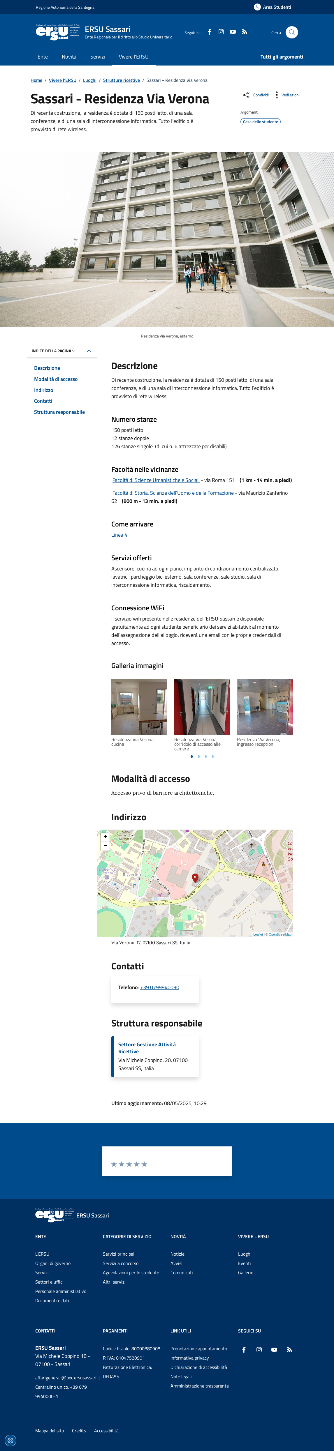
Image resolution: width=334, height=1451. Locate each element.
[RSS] (242, 32)
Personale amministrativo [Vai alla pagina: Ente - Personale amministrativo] (60, 1291)
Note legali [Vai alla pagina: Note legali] (181, 1376)
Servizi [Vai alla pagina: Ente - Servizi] (42, 1272)
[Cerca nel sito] (292, 32)
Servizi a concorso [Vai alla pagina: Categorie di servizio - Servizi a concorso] (120, 1263)
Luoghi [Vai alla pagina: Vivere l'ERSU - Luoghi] (245, 1253)
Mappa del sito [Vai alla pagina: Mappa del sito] (49, 1430)
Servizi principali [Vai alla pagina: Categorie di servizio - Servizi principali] (119, 1253)
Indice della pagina (54, 351)
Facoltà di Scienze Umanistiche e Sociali (156, 480)
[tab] (192, 756)
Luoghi (89, 80)
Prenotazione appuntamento (198, 1348)
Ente (40, 1236)
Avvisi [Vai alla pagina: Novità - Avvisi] (176, 1263)
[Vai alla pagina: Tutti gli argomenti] (278, 57)
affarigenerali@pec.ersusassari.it (65, 1377)
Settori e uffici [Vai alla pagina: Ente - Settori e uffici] (49, 1281)
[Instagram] (219, 32)
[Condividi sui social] (255, 95)
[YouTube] (230, 32)
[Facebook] (207, 32)
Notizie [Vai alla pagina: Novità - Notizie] (177, 1253)
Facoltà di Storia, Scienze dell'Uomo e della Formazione (173, 493)
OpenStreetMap (280, 934)
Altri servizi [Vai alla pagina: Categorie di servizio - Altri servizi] (114, 1281)
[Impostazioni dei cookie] (10, 1440)
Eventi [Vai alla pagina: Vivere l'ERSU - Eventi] (244, 1263)
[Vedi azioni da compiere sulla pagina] (286, 95)
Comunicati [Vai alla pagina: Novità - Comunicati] (181, 1272)
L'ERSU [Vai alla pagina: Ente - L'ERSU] (42, 1253)
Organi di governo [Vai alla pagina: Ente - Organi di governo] (53, 1263)
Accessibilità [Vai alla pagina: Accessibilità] (106, 1430)
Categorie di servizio (127, 1236)
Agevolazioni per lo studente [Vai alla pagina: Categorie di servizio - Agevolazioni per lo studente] (131, 1272)
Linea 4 (119, 535)
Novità (178, 1236)
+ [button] (105, 837)
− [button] (105, 846)
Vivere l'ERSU (62, 80)
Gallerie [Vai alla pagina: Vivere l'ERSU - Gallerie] (245, 1272)
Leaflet (258, 934)
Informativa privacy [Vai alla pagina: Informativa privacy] (189, 1357)
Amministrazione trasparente (199, 1385)
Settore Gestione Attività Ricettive (147, 1048)
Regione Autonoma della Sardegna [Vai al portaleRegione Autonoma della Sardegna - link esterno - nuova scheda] (65, 7)
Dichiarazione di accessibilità (198, 1367)
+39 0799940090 (159, 987)
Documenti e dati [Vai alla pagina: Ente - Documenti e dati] (52, 1300)
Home (36, 80)
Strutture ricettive (121, 80)
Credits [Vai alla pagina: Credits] (79, 1430)
